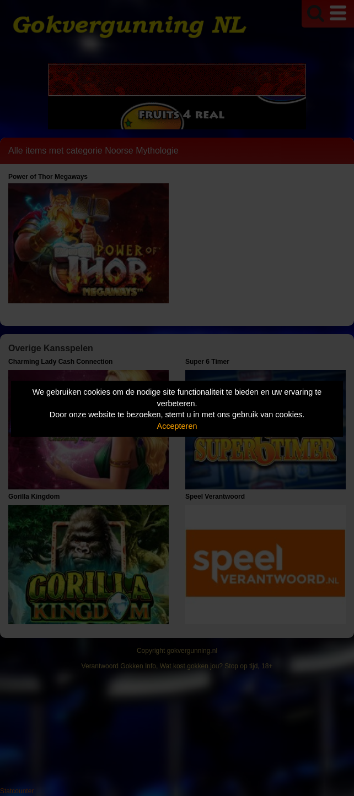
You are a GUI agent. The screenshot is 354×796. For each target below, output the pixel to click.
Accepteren (177, 426)
